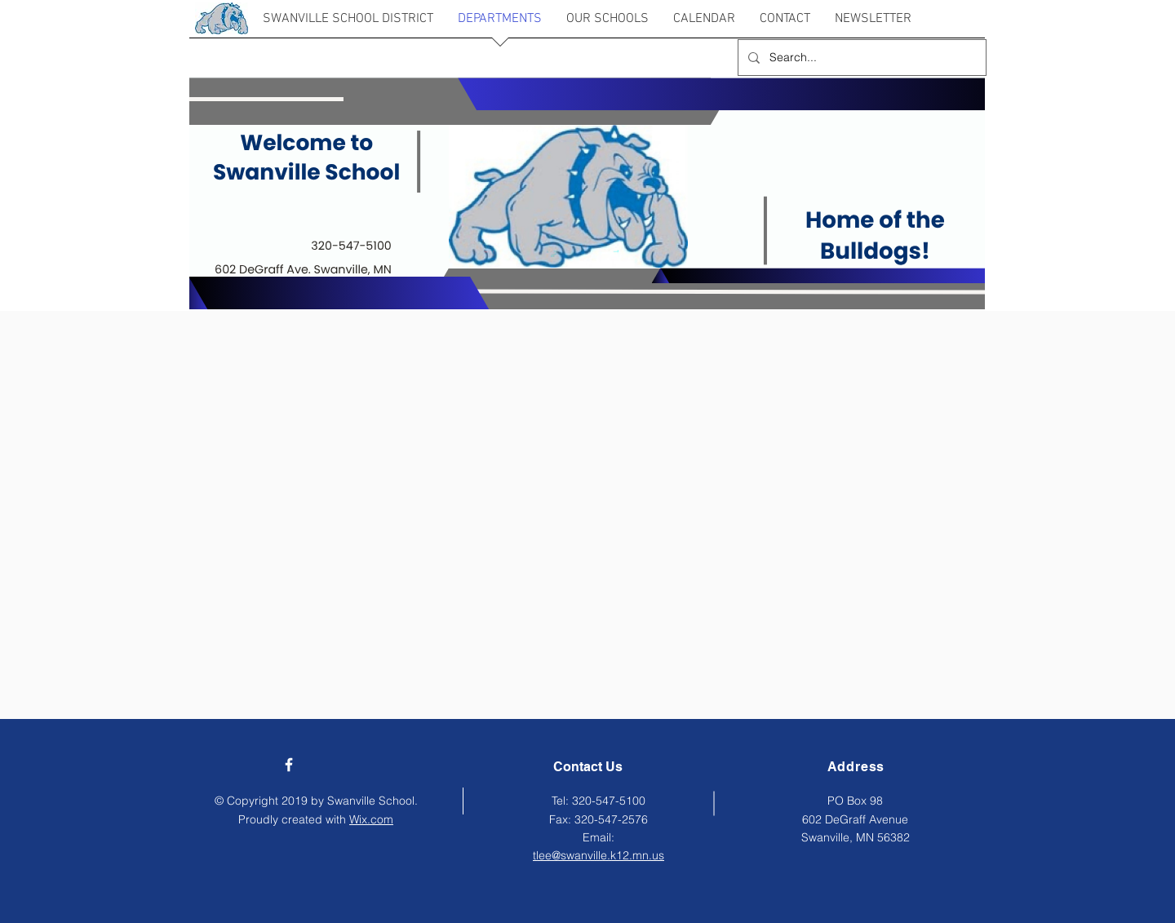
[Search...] (860, 57)
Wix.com (371, 819)
